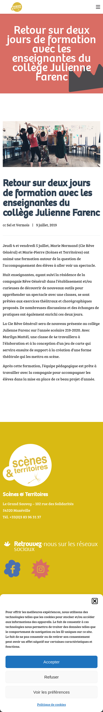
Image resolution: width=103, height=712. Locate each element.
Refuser (51, 677)
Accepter (51, 662)
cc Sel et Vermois (16, 224)
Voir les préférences (51, 692)
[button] (95, 601)
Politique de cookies (51, 704)
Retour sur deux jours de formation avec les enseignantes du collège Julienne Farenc (51, 198)
